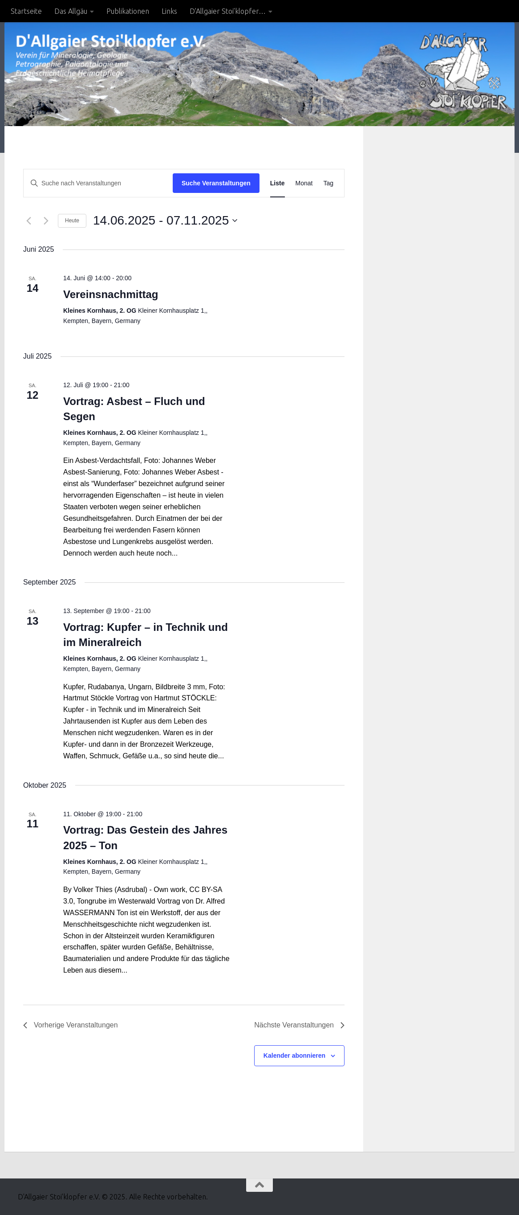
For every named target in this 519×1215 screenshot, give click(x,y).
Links (169, 11)
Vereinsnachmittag (110, 294)
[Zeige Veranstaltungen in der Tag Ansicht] (328, 183)
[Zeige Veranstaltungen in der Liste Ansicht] (277, 183)
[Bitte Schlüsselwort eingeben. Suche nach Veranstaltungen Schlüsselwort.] (98, 183)
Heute (72, 220)
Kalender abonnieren (294, 1055)
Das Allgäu (70, 11)
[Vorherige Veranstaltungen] (28, 220)
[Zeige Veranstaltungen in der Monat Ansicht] (304, 183)
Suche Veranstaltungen (216, 183)
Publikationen (127, 11)
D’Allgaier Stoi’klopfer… (228, 11)
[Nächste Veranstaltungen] (46, 220)
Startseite (26, 11)
